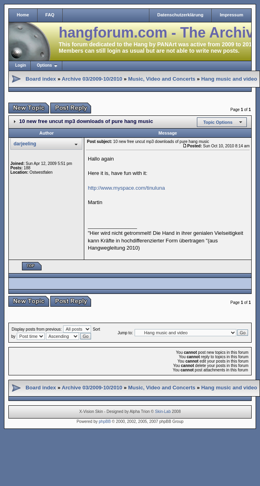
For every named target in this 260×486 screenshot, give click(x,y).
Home (23, 14)
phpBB (105, 421)
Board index (41, 79)
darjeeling (25, 144)
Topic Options (217, 122)
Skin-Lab (163, 411)
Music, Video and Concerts (161, 79)
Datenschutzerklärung (180, 14)
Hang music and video (229, 79)
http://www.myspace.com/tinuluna (126, 188)
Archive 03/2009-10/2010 (92, 79)
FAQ (50, 14)
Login (20, 65)
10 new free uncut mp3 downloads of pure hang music (86, 121)
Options (44, 65)
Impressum (231, 14)
